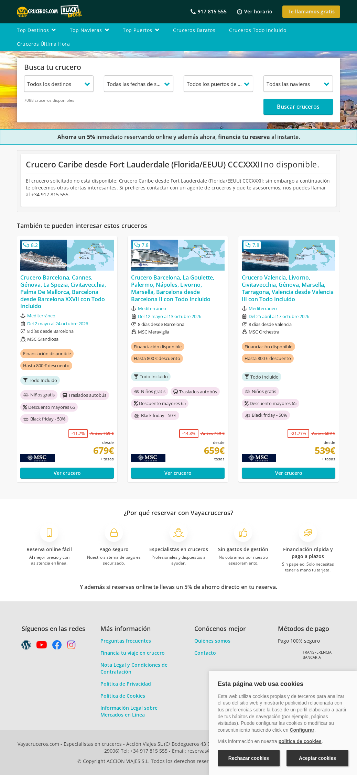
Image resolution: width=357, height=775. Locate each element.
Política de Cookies (122, 695)
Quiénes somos (212, 640)
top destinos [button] (36, 30)
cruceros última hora (43, 44)
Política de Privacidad (125, 683)
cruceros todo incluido (257, 30)
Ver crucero (67, 473)
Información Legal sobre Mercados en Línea (129, 711)
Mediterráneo (41, 316)
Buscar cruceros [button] (298, 106)
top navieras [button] (89, 30)
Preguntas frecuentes (125, 640)
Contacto (205, 653)
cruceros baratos (194, 30)
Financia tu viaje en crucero (132, 653)
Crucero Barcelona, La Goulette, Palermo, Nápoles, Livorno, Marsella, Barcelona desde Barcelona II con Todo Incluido (172, 288)
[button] (254, 12)
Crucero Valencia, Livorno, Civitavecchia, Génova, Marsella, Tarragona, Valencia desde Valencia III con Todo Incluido (288, 288)
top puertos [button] (141, 30)
